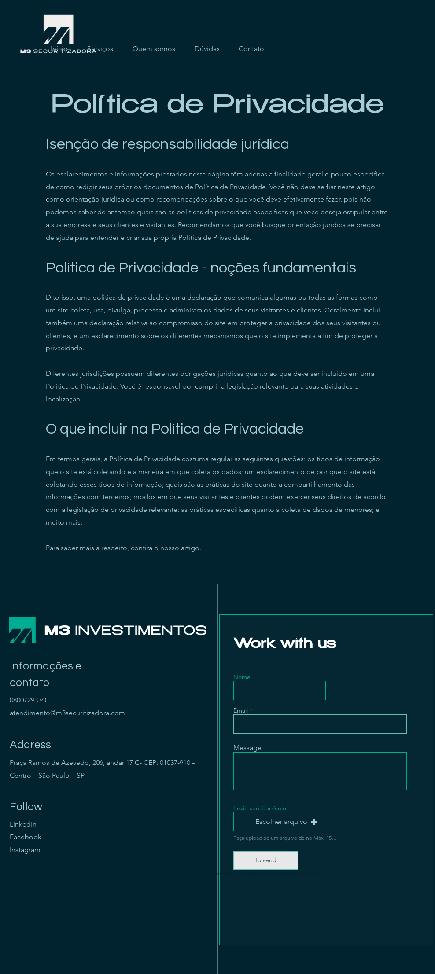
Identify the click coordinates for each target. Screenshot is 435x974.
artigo (190, 548)
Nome (242, 677)
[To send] (265, 860)
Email (240, 710)
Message (247, 747)
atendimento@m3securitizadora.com (67, 713)
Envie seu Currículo (259, 808)
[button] (286, 821)
